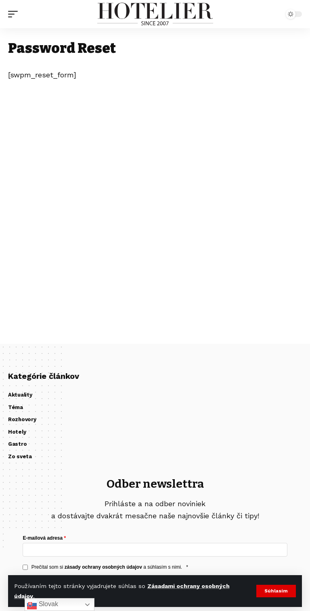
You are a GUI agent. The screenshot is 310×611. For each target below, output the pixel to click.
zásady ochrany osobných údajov (103, 567)
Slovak (42, 604)
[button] (276, 591)
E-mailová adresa (43, 538)
